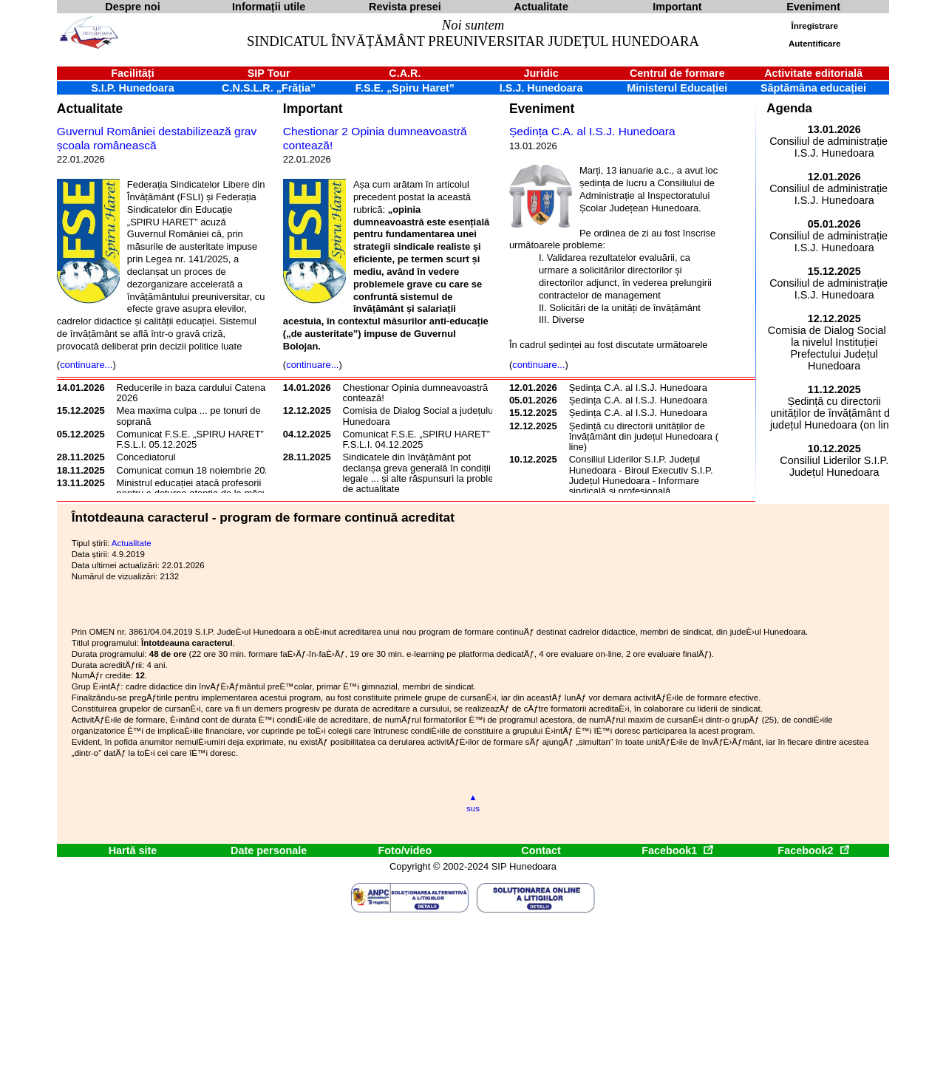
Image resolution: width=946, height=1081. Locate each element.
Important (313, 108)
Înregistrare (815, 25)
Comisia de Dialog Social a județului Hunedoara (419, 415)
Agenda (789, 108)
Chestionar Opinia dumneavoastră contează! (416, 392)
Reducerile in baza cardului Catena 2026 (191, 392)
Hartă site (133, 850)
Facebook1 (677, 850)
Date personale (269, 850)
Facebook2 (812, 850)
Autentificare (814, 43)
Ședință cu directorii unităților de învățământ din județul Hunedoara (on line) (649, 436)
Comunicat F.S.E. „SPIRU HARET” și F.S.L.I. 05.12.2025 (195, 439)
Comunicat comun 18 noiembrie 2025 (196, 470)
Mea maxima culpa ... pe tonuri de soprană (189, 415)
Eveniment (541, 108)
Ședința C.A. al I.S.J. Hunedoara (592, 131)
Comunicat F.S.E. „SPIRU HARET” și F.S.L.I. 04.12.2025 (421, 439)
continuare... (86, 364)
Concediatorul (146, 457)
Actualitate (90, 108)
